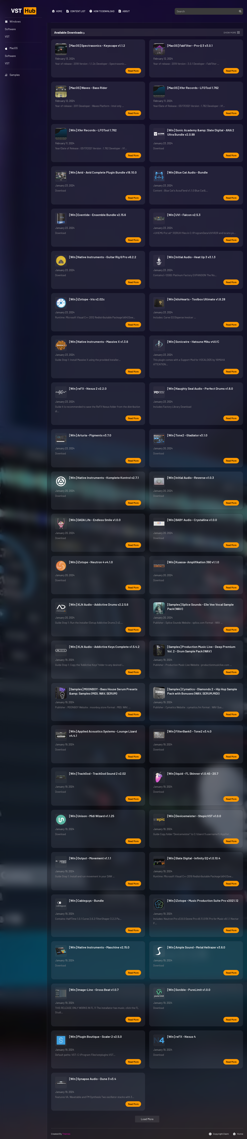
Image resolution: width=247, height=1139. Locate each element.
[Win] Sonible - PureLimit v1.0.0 (188, 989)
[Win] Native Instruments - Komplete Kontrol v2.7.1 (104, 477)
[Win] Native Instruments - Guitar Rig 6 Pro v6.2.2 (102, 257)
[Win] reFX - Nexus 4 (181, 1036)
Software (10, 55)
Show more (230, 32)
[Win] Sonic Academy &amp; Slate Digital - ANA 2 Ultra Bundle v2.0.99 (200, 132)
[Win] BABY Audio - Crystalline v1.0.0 (192, 520)
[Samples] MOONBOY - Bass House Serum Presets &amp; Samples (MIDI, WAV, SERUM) (103, 691)
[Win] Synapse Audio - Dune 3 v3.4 (92, 1079)
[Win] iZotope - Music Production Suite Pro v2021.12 (202, 900)
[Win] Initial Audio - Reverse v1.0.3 (190, 477)
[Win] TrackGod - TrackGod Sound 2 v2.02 (97, 773)
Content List (75, 11)
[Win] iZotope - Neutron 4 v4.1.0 (91, 562)
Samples (12, 74)
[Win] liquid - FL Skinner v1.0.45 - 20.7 (192, 773)
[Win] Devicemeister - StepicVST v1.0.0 (194, 816)
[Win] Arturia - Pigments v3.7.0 (90, 435)
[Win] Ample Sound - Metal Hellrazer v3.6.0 (196, 947)
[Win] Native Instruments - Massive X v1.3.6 (98, 341)
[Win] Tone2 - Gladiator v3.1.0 (187, 435)
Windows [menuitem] (13, 21)
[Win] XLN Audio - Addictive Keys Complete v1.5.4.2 (104, 646)
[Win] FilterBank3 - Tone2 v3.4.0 (189, 731)
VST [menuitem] (7, 36)
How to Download (101, 11)
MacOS (11, 48)
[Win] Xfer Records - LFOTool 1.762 (93, 130)
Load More (147, 1119)
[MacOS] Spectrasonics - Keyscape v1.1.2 (97, 45)
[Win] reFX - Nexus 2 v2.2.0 (87, 388)
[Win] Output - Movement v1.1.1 (90, 858)
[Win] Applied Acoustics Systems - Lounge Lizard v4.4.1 (103, 733)
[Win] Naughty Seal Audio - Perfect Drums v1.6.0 (200, 388)
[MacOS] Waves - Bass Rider (88, 88)
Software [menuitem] (10, 29)
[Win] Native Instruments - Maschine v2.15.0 (99, 947)
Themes (66, 1133)
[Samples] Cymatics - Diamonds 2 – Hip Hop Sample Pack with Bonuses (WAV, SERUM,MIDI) (202, 691)
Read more (133, 70)
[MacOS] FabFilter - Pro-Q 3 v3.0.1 (190, 45)
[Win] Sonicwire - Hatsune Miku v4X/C (193, 341)
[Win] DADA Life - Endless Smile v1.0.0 (95, 520)
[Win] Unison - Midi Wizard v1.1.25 (91, 816)
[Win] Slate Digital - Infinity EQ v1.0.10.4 (193, 858)
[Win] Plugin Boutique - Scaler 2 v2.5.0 (95, 1036)
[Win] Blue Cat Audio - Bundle (187, 172)
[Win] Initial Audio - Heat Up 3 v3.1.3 (191, 257)
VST (7, 63)
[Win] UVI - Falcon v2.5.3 (183, 215)
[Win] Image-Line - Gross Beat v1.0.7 (94, 989)
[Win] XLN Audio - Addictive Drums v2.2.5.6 (98, 604)
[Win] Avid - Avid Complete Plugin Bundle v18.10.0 (103, 172)
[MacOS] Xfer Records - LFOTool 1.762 (193, 88)
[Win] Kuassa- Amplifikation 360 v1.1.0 (193, 562)
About (124, 11)
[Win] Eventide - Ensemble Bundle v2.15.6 (97, 215)
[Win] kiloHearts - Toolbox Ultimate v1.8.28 (196, 299)
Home (57, 11)
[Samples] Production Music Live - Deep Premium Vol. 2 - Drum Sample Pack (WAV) (201, 649)
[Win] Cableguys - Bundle (86, 900)
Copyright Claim (219, 1133)
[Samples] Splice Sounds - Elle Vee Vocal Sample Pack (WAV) (200, 607)
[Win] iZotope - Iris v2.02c (87, 299)
